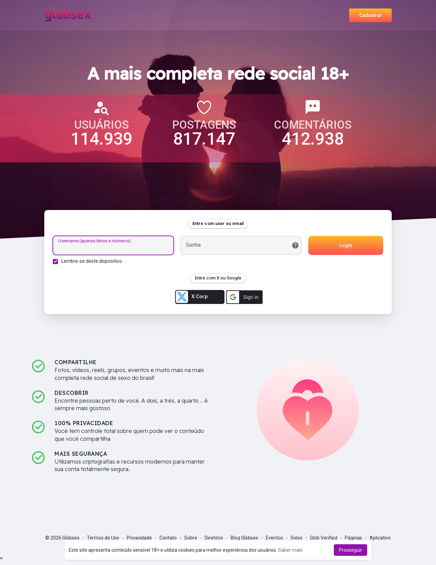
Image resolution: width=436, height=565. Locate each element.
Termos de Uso (103, 537)
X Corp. (192, 297)
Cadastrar (370, 15)
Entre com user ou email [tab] (218, 223)
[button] (244, 297)
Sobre (190, 537)
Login (346, 245)
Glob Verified (323, 537)
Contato (168, 537)
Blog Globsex (244, 537)
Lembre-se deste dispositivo (91, 261)
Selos (296, 537)
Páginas (353, 537)
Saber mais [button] (290, 550)
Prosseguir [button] (350, 550)
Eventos (274, 537)
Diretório (214, 537)
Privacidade (139, 537)
